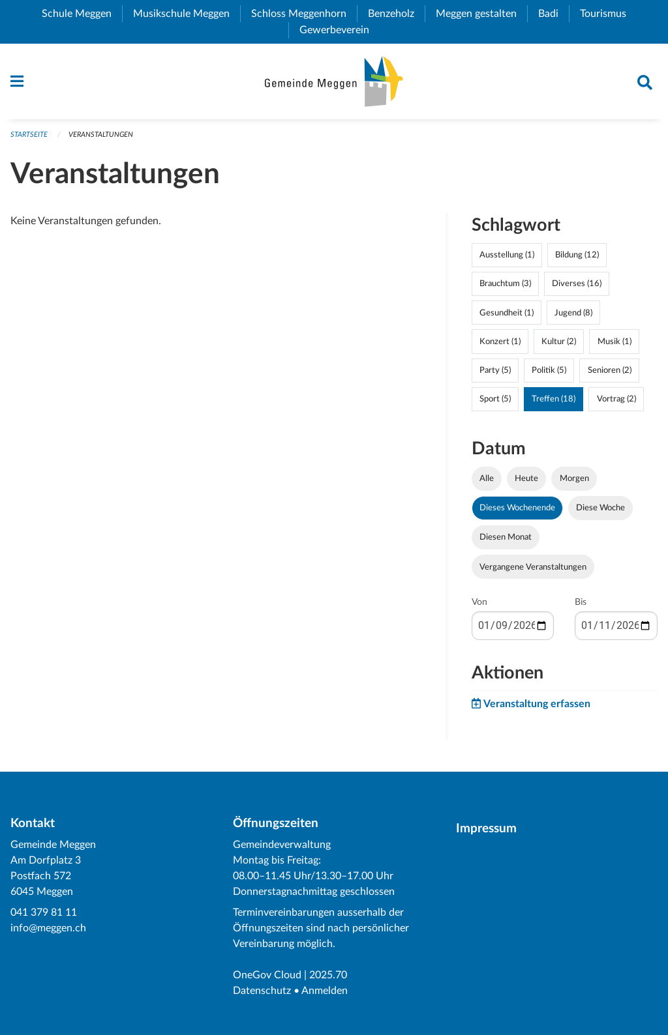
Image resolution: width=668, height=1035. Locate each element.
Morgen (574, 478)
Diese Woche (600, 508)
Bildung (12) (577, 255)
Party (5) (495, 370)
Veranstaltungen (100, 134)
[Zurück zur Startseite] (333, 81)
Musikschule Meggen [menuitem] (186, 13)
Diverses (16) (576, 283)
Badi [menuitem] (553, 13)
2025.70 (328, 975)
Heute (526, 478)
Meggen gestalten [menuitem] (481, 13)
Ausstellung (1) (506, 255)
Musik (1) (614, 341)
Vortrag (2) (616, 399)
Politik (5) (549, 370)
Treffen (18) (553, 399)
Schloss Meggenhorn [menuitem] (304, 13)
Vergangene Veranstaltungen (532, 567)
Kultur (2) (558, 341)
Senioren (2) (609, 370)
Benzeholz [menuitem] (396, 13)
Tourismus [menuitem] (608, 13)
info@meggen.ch (48, 928)
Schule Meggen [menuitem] (82, 13)
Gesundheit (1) (506, 313)
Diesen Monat (505, 537)
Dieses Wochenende (517, 508)
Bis (580, 602)
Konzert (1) (500, 341)
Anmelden (324, 990)
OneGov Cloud (267, 975)
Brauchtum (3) (505, 283)
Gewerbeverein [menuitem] (339, 30)
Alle (486, 478)
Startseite (29, 134)
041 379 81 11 (43, 912)
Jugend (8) (573, 313)
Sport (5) (495, 399)
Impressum (486, 829)
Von (479, 602)
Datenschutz (262, 990)
